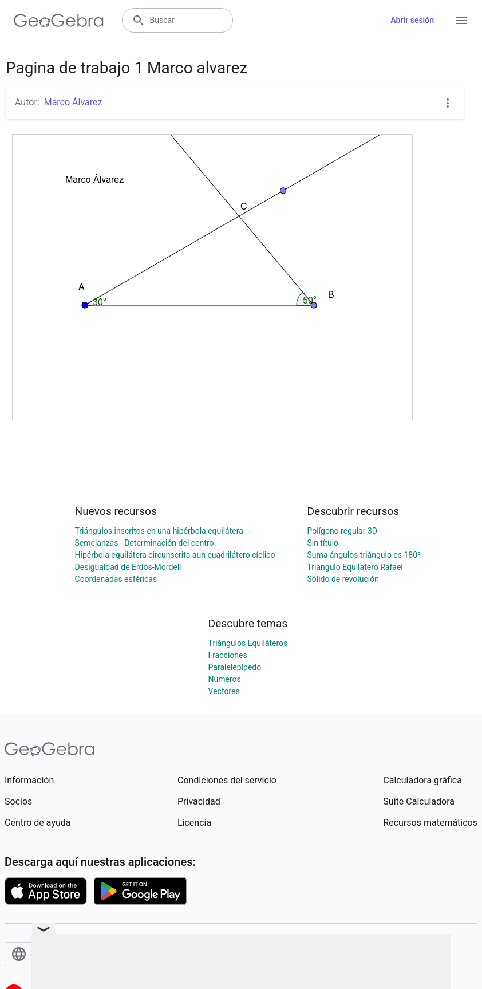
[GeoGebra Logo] (59, 20)
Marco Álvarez (73, 102)
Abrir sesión (412, 20)
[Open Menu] (461, 20)
